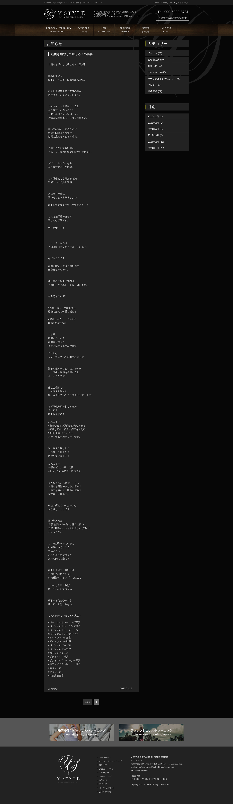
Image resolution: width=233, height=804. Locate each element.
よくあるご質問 (181, 3)
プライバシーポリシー (162, 3)
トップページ (104, 757)
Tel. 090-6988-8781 (173, 12)
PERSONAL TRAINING (58, 30)
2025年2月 (153, 122)
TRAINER (125, 30)
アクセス (102, 784)
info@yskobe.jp (143, 767)
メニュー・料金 (106, 769)
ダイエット (154, 72)
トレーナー (103, 772)
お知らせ (152, 66)
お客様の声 (154, 59)
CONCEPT (83, 30)
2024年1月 (153, 148)
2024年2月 (153, 142)
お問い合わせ (104, 791)
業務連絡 (152, 91)
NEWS (145, 30)
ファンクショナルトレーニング (151, 732)
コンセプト (103, 765)
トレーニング (104, 776)
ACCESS (166, 30)
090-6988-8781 (142, 770)
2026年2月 (153, 116)
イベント (152, 53)
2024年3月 (153, 135)
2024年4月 (153, 129)
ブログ (151, 85)
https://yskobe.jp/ (166, 767)
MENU (104, 30)
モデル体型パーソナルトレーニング (81, 732)
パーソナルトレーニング (161, 78)
